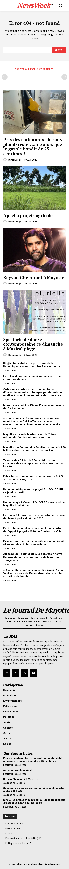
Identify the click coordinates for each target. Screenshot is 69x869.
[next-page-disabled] (64, 77)
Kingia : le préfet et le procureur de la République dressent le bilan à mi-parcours (31, 365)
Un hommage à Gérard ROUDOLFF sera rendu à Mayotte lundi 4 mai (34, 504)
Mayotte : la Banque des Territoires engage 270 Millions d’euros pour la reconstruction (34, 449)
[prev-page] (5, 77)
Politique (8, 807)
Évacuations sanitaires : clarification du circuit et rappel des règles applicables (33, 542)
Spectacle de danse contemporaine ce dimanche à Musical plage (33, 344)
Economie (8, 765)
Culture (7, 783)
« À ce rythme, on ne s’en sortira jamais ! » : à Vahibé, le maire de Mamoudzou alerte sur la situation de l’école (33, 573)
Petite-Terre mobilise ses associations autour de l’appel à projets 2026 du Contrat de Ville (33, 530)
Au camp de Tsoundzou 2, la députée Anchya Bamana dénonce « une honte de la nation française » (32, 557)
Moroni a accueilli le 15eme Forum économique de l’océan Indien (33, 407)
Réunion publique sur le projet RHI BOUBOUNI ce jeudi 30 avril (33, 491)
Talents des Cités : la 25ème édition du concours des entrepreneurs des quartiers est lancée (34, 463)
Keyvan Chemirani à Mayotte (33, 277)
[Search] (59, 50)
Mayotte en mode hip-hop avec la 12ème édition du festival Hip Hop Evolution (29, 436)
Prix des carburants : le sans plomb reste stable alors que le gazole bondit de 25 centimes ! (32, 146)
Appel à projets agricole (28, 215)
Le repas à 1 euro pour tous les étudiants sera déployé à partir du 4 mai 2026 (34, 516)
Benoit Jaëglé (15, 160)
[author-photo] (5, 160)
